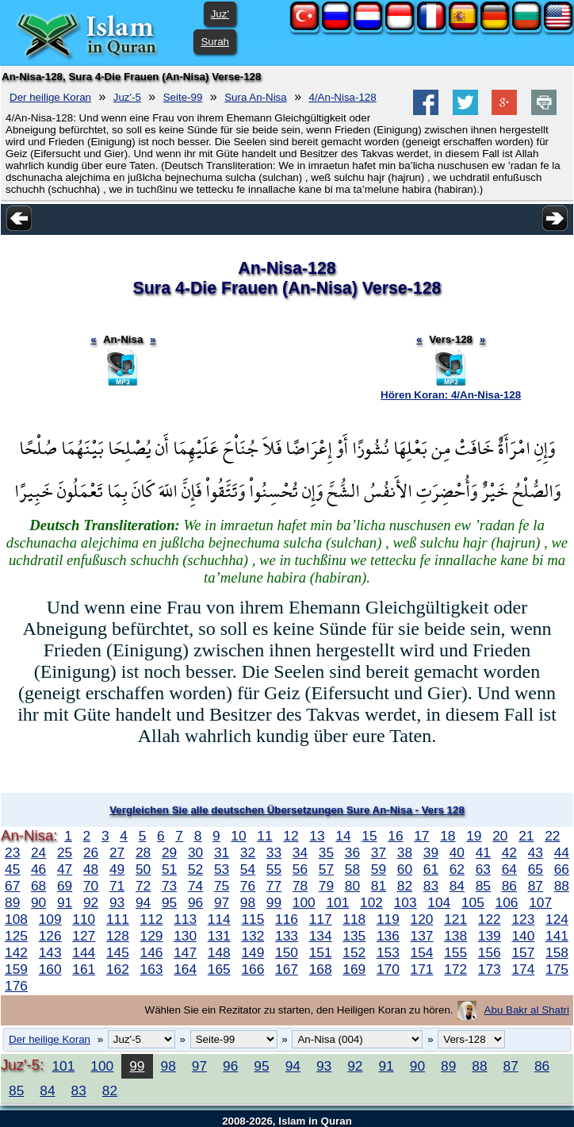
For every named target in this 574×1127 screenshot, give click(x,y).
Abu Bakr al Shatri (526, 1010)
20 (499, 836)
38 (404, 852)
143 (50, 952)
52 (195, 869)
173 (489, 969)
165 (219, 969)
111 (117, 919)
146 (151, 952)
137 (422, 936)
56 (300, 869)
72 (143, 886)
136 (388, 936)
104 (438, 902)
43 (535, 852)
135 (353, 936)
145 (117, 952)
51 (169, 869)
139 (489, 936)
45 (12, 869)
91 (64, 902)
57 (326, 869)
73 (169, 886)
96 (195, 902)
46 (38, 869)
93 (116, 902)
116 (286, 919)
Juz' (220, 14)
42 (509, 852)
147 (185, 952)
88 (561, 886)
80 (352, 886)
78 (300, 886)
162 (117, 969)
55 (273, 869)
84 (457, 886)
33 (273, 852)
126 (50, 936)
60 (404, 869)
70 (90, 886)
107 (540, 902)
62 (457, 869)
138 (455, 936)
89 (12, 902)
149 (252, 952)
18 (447, 836)
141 (556, 936)
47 (64, 869)
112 (151, 919)
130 (185, 936)
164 (185, 969)
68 (38, 886)
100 (304, 902)
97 (221, 902)
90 (38, 902)
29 (169, 852)
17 (421, 836)
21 (526, 836)
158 (556, 952)
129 (151, 936)
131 (219, 936)
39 (430, 852)
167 (286, 969)
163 (151, 969)
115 (252, 919)
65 (535, 869)
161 (83, 969)
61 (430, 869)
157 (522, 952)
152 (353, 952)
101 (337, 902)
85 (483, 886)
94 (143, 902)
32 (247, 852)
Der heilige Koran (50, 97)
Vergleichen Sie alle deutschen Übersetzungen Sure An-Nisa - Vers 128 (287, 810)
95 (169, 902)
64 (509, 869)
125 (16, 936)
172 (455, 969)
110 (83, 919)
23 (12, 852)
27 (116, 852)
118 (353, 919)
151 (320, 952)
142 (16, 952)
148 (219, 952)
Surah (215, 42)
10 (238, 836)
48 (90, 869)
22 (552, 836)
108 (16, 919)
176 (16, 986)
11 (264, 836)
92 (90, 902)
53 (221, 869)
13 (316, 836)
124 (556, 919)
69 (64, 886)
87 (535, 886)
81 (378, 886)
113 (185, 919)
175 (556, 969)
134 (320, 936)
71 (116, 886)
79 (326, 886)
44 (561, 852)
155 (455, 952)
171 (422, 969)
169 (353, 969)
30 (195, 852)
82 (404, 886)
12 (290, 836)
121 (455, 919)
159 (16, 969)
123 (522, 919)
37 (378, 852)
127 (83, 936)
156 (489, 952)
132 (252, 936)
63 (483, 869)
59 (378, 869)
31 (221, 852)
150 (286, 952)
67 (12, 886)
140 (522, 936)
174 (522, 969)
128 (117, 936)
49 (116, 869)
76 (247, 886)
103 (405, 902)
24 (38, 852)
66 (561, 869)
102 (371, 902)
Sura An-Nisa (255, 97)
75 (221, 886)
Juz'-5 (127, 97)
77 (273, 886)
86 (509, 886)
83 (430, 886)
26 (90, 852)
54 (247, 869)
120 (422, 919)
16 (395, 836)
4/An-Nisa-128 (343, 97)
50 (143, 869)
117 (320, 919)
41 (483, 852)
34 (300, 852)
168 (320, 969)
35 (326, 852)
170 (388, 969)
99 (273, 902)
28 (143, 852)
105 (472, 902)
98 (247, 902)
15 (369, 836)
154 (422, 952)
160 (50, 969)
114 (219, 919)
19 (473, 836)
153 (388, 952)
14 (342, 836)
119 (388, 919)
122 (489, 919)
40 (457, 852)
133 (286, 936)
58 (352, 869)
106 (507, 902)
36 (352, 852)
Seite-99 (183, 97)
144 (83, 952)
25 (64, 852)
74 (195, 886)
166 (252, 969)
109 (50, 919)
